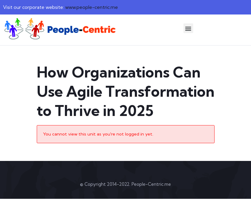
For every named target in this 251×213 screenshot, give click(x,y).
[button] (188, 28)
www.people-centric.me (91, 7)
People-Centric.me (151, 184)
